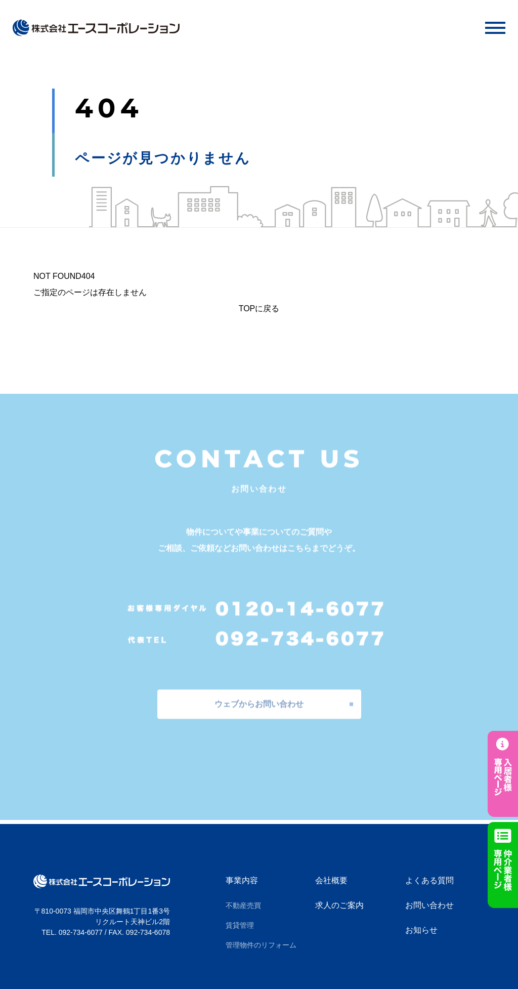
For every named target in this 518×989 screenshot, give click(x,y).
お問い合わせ (429, 905)
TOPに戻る (259, 308)
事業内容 (242, 880)
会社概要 (331, 880)
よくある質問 (429, 880)
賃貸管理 (240, 925)
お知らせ (421, 930)
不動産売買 (243, 905)
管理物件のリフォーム (261, 945)
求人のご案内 (339, 905)
